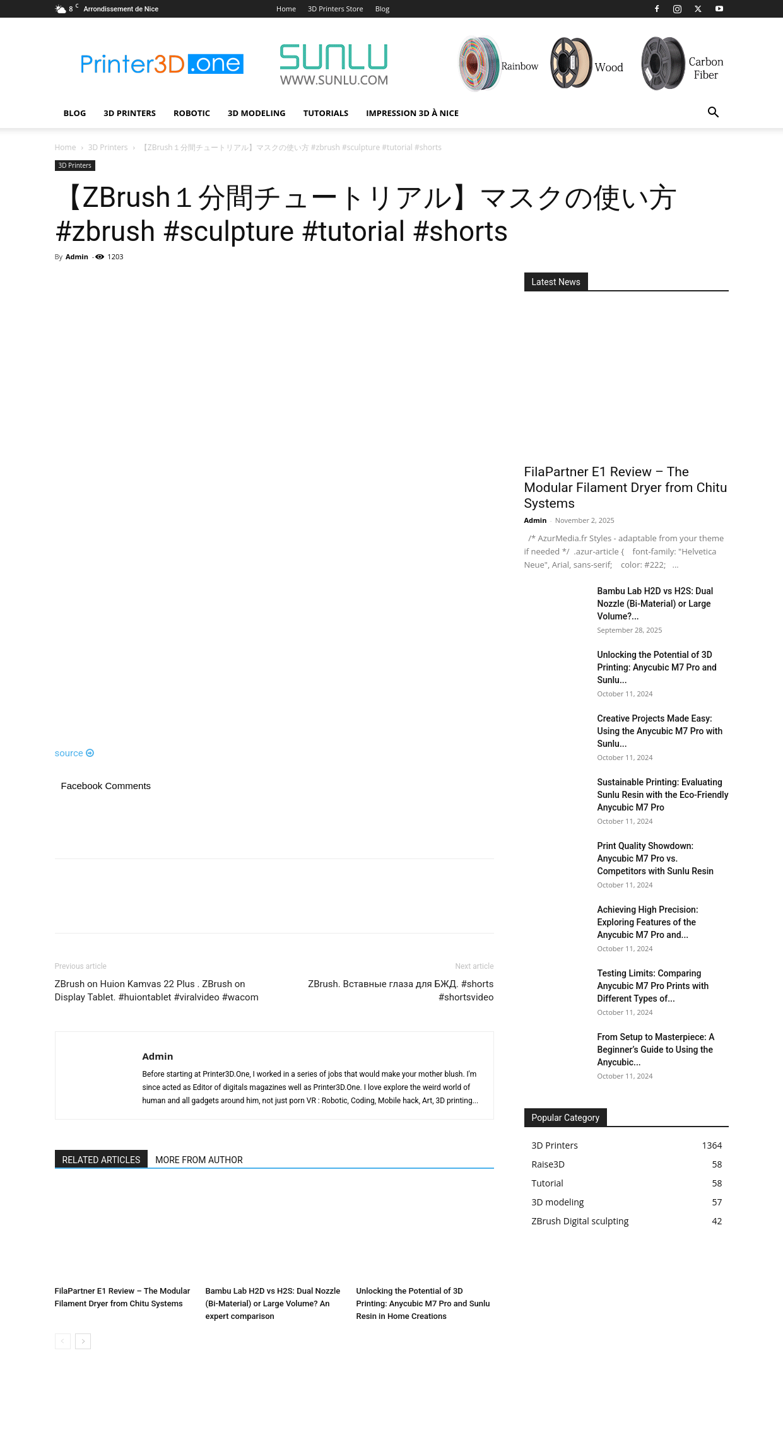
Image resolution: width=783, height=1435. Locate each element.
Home (286, 8)
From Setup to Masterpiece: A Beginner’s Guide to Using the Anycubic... (656, 1049)
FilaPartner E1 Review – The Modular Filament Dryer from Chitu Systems (625, 487)
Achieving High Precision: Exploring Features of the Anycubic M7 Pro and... (648, 922)
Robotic (192, 113)
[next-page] (83, 1341)
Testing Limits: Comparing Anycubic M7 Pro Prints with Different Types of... (653, 986)
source (75, 753)
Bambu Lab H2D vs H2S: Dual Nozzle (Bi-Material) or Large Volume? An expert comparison (273, 1303)
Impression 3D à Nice (412, 113)
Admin (77, 256)
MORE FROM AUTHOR (198, 1160)
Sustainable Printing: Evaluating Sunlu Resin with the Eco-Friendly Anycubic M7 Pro (663, 794)
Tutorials (326, 113)
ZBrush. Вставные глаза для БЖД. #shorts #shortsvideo (400, 990)
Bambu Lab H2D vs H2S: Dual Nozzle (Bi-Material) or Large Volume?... (656, 603)
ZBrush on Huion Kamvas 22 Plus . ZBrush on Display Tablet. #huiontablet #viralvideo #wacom (157, 990)
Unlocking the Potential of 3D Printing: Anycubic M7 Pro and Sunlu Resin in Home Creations (423, 1303)
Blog (382, 8)
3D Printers (129, 113)
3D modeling (257, 113)
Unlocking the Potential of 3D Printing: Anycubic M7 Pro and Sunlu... (657, 667)
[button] (713, 114)
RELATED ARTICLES (101, 1160)
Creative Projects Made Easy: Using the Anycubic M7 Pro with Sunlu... (660, 731)
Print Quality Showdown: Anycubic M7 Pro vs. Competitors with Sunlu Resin (656, 858)
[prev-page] (63, 1341)
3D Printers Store (335, 8)
